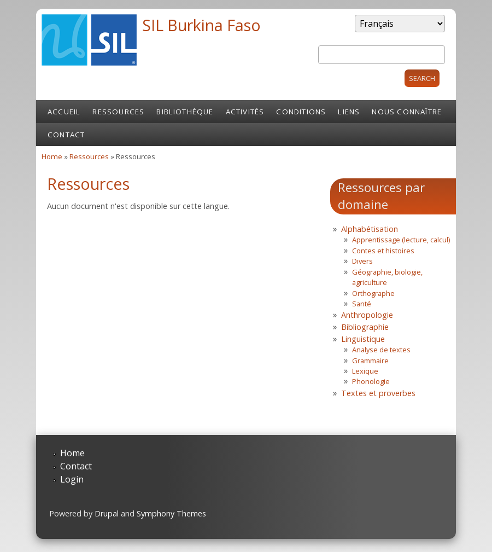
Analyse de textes (381, 350)
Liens (349, 112)
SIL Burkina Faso (201, 25)
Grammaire (370, 360)
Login (72, 479)
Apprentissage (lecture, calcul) (401, 240)
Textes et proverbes (378, 393)
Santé (361, 304)
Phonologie (371, 381)
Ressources (118, 112)
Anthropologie (367, 315)
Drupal (107, 513)
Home (52, 156)
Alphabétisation (369, 229)
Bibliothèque (184, 112)
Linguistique (363, 339)
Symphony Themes (171, 513)
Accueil (64, 112)
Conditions (301, 112)
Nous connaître (407, 112)
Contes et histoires (383, 250)
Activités (245, 112)
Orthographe (373, 293)
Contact (66, 135)
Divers (362, 261)
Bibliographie (365, 327)
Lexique (365, 371)
